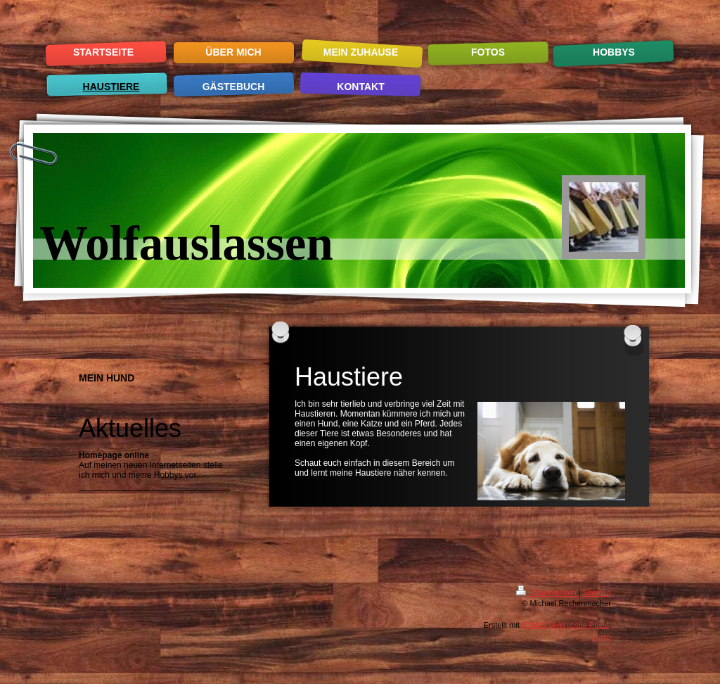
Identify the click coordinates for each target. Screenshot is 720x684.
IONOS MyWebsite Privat (565, 625)
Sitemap (597, 592)
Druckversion (547, 592)
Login (601, 636)
